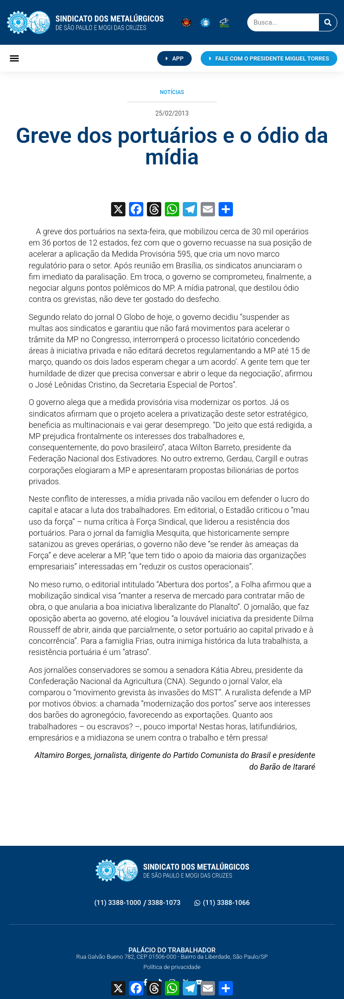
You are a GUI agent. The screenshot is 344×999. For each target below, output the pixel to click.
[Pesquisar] (328, 22)
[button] (14, 58)
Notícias (172, 92)
